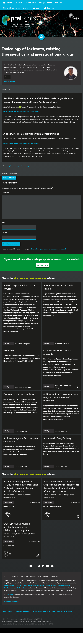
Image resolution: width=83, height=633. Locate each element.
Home (7, 2)
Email (4, 232)
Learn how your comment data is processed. (48, 249)
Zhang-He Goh (9, 81)
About (19, 2)
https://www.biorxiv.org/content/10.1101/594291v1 (21, 143)
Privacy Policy (7, 611)
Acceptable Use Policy (41, 611)
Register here (42, 265)
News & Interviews (11, 8)
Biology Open (22, 588)
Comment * (6, 192)
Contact (26, 8)
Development (9, 585)
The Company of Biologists (62, 611)
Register (49, 8)
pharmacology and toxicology (19, 166)
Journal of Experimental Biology (44, 585)
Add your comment (11, 244)
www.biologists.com (11, 601)
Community (30, 2)
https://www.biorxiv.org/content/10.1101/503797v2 (21, 112)
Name (4, 222)
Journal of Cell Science (23, 585)
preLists (58, 2)
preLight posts (45, 2)
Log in (37, 8)
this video (9, 594)
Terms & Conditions (22, 611)
